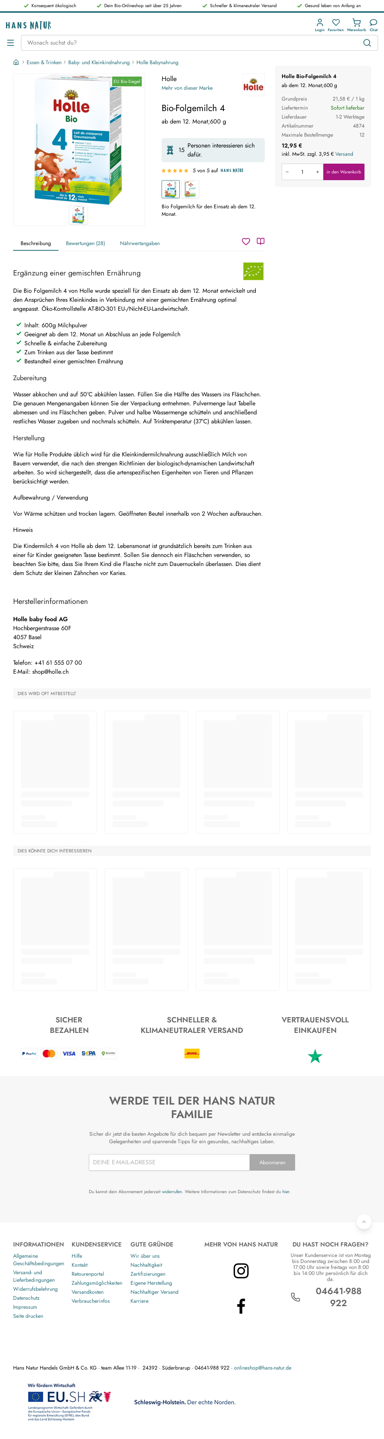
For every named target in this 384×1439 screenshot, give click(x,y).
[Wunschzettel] (246, 241)
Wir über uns (145, 1256)
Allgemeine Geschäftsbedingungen (38, 1259)
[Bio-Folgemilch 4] (171, 189)
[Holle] (253, 85)
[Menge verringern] (287, 171)
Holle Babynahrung (157, 62)
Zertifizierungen (147, 1274)
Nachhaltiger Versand (154, 1292)
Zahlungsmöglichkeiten (97, 1283)
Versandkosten (88, 1292)
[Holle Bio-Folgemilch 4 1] (79, 139)
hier (286, 1191)
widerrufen (172, 1191)
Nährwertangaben (140, 243)
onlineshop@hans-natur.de (262, 1367)
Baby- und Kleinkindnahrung (99, 62)
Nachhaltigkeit (146, 1265)
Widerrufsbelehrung (35, 1289)
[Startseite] (17, 62)
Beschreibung (36, 243)
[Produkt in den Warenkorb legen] (302, 172)
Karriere (139, 1301)
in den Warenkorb (344, 172)
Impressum (25, 1307)
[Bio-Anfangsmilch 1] (190, 189)
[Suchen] (367, 42)
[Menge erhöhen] (317, 171)
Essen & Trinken (44, 62)
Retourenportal (88, 1274)
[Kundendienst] (374, 25)
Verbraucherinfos (91, 1301)
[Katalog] (260, 241)
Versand (344, 154)
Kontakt (79, 1265)
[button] (320, 25)
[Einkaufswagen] (356, 25)
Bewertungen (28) (85, 243)
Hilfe (77, 1256)
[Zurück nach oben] (364, 1222)
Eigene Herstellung (151, 1283)
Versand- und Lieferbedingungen (34, 1276)
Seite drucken (28, 1316)
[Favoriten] (335, 25)
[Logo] (28, 25)
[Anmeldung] (320, 25)
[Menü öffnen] (10, 42)
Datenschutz (26, 1298)
